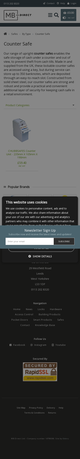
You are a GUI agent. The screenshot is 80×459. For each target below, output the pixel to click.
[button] (40, 256)
